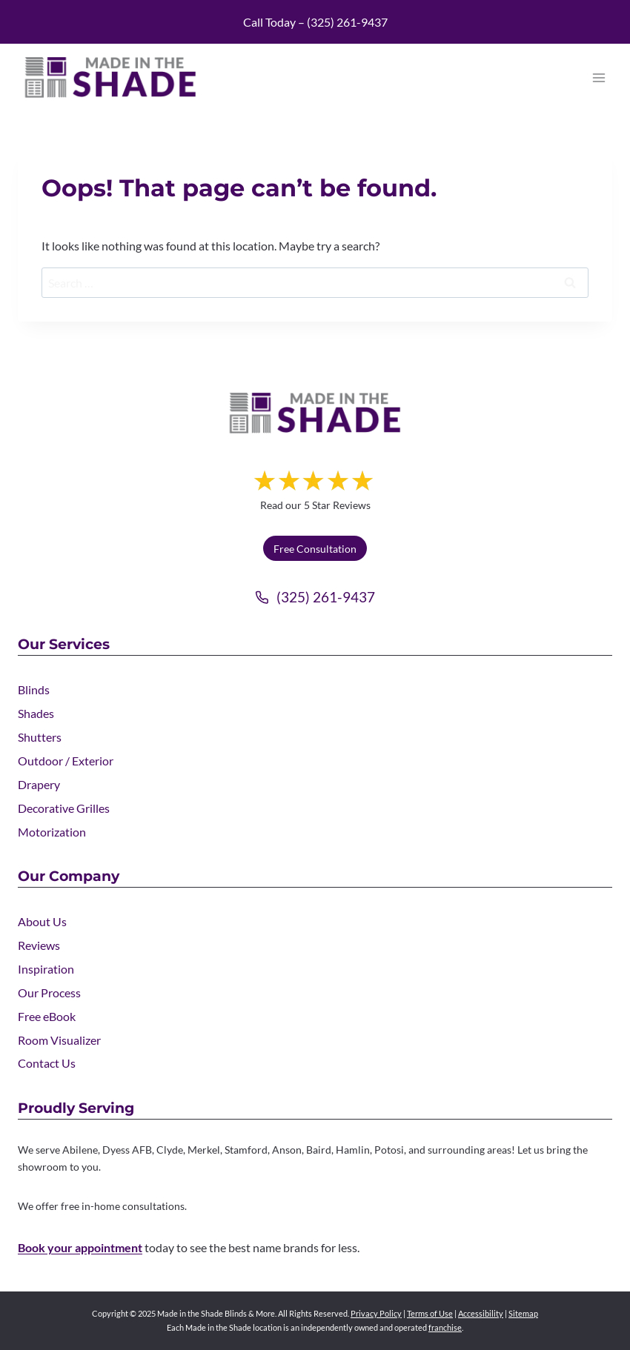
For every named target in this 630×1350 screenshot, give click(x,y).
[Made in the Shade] (315, 413)
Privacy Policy (376, 1313)
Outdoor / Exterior (65, 761)
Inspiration (46, 969)
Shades (36, 713)
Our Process (49, 992)
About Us (42, 921)
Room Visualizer (59, 1040)
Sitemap (523, 1313)
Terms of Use (430, 1313)
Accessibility (480, 1313)
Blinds (34, 689)
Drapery (39, 784)
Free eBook (47, 1016)
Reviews (39, 945)
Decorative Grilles (64, 808)
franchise (445, 1327)
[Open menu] (598, 77)
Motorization (52, 832)
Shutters (40, 737)
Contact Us (47, 1063)
